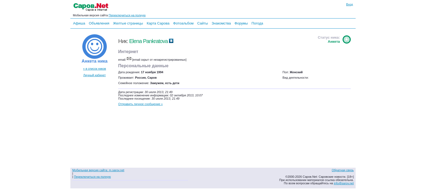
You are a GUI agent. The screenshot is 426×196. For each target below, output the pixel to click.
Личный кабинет (94, 75)
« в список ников (94, 68)
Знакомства (221, 23)
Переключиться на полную (127, 15)
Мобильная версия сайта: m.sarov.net (98, 170)
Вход (349, 4)
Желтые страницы (128, 23)
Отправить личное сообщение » (140, 104)
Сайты (202, 23)
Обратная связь (343, 170)
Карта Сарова (158, 23)
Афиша (79, 23)
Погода (257, 23)
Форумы (241, 23)
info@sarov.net (344, 183)
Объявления (99, 23)
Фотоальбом (183, 23)
